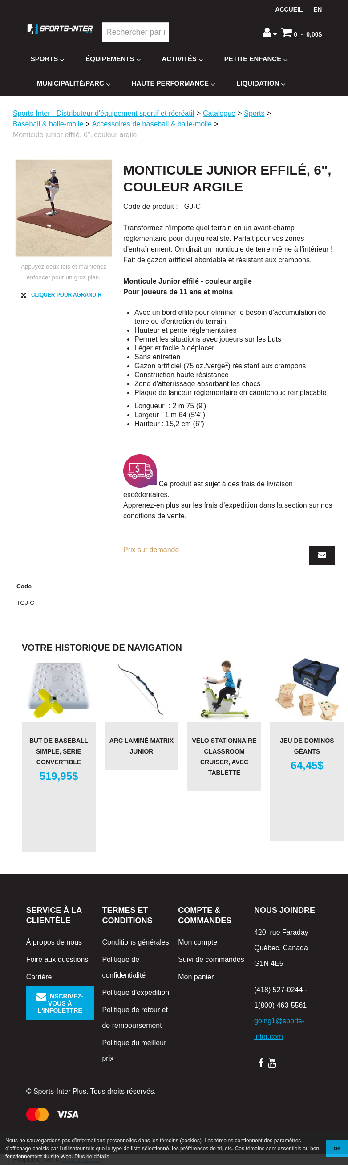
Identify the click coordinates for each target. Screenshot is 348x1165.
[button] (301, 32)
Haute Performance (173, 83)
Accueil (289, 9)
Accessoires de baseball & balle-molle (152, 124)
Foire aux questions (57, 959)
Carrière (39, 977)
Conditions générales (135, 942)
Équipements (112, 59)
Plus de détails (91, 1156)
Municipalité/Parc (73, 83)
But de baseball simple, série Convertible (58, 751)
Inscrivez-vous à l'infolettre (59, 1003)
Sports (48, 59)
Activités (182, 59)
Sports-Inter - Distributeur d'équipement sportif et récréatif (103, 113)
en (317, 9)
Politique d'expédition (135, 992)
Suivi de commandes (211, 959)
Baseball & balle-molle (48, 124)
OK (337, 1148)
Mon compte (197, 942)
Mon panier (196, 977)
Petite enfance (255, 59)
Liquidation (260, 83)
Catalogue (219, 113)
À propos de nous (54, 942)
